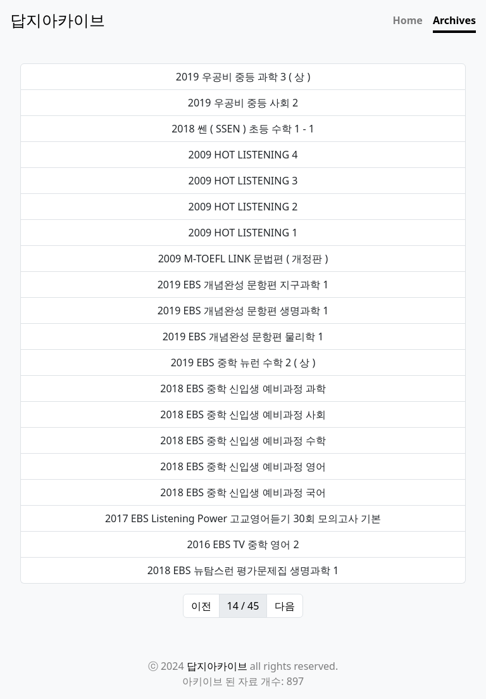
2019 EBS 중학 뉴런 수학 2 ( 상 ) (243, 362)
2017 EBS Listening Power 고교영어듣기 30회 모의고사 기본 (243, 518)
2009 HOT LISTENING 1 (243, 233)
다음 (285, 606)
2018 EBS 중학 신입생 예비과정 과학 (243, 388)
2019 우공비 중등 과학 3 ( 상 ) (243, 77)
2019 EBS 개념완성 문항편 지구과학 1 (243, 285)
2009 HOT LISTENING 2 (243, 207)
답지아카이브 (217, 666)
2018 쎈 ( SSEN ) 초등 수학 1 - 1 (243, 129)
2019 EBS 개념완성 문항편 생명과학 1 (243, 310)
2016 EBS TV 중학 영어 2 (243, 544)
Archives (454, 20)
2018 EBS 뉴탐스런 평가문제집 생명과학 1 (243, 570)
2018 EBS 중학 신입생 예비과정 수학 (243, 440)
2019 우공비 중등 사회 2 (243, 103)
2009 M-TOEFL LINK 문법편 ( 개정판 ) (243, 259)
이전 (201, 606)
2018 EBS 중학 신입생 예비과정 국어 (243, 492)
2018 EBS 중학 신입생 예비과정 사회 (243, 414)
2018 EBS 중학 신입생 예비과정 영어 (243, 466)
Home (408, 20)
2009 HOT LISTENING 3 (243, 181)
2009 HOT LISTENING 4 (243, 155)
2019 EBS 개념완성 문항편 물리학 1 (243, 336)
